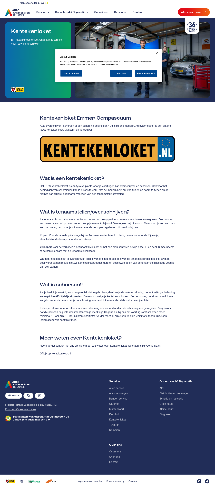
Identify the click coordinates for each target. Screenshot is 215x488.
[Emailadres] (40, 396)
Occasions (101, 12)
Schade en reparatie (171, 398)
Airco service (116, 388)
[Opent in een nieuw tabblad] (17, 89)
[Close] (157, 52)
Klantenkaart (116, 409)
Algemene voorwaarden (90, 481)
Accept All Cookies (146, 73)
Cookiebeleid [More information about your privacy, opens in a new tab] (112, 64)
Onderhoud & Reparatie (72, 12)
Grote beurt (166, 403)
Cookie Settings (71, 73)
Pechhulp (114, 414)
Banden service (118, 398)
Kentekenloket (117, 419)
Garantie (114, 403)
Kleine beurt (166, 409)
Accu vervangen (118, 393)
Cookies (132, 481)
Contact (138, 12)
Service (43, 12)
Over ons (120, 12)
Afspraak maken (194, 12)
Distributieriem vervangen (174, 393)
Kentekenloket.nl (61, 353)
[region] (108, 65)
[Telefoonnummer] (28, 396)
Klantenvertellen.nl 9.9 (32, 3)
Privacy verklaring (115, 481)
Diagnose (165, 414)
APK (162, 388)
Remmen (114, 430)
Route (13, 396)
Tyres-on (114, 424)
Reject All (121, 73)
